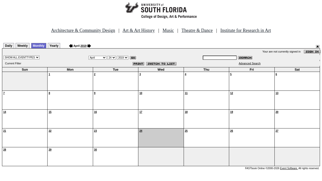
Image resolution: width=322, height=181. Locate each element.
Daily (8, 46)
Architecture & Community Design (83, 30)
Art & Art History (139, 30)
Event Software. (289, 168)
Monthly (39, 46)
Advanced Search (250, 63)
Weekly (22, 46)
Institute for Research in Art (245, 30)
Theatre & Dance (197, 30)
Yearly (54, 46)
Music (168, 30)
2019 (83, 45)
